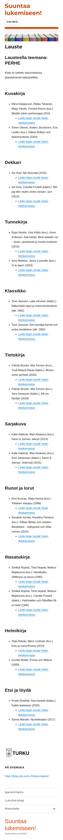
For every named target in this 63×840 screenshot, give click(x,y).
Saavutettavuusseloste (16, 833)
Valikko (12, 21)
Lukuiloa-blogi (14, 800)
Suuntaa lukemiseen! (23, 9)
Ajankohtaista (14, 792)
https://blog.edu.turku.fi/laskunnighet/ (27, 776)
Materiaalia (12, 808)
